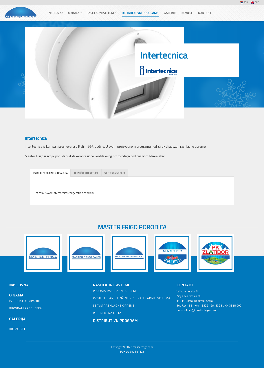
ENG (255, 2)
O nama (75, 13)
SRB (244, 2)
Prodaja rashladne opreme (115, 291)
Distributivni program (140, 13)
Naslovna (56, 13)
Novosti (187, 13)
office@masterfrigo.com (200, 310)
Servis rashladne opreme (114, 305)
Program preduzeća (25, 308)
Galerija (170, 13)
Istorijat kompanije (25, 301)
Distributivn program (115, 320)
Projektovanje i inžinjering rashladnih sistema (131, 298)
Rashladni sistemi (102, 13)
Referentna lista (107, 313)
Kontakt (204, 13)
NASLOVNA (19, 285)
